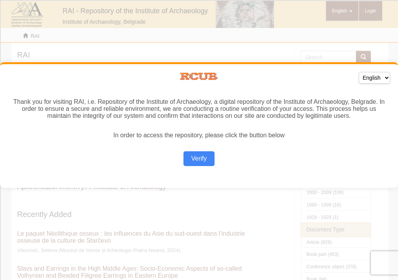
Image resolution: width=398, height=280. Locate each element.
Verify (199, 158)
